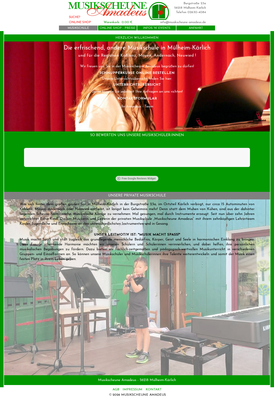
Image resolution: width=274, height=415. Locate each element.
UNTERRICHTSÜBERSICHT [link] (137, 85)
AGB (116, 389)
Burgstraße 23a (194, 3)
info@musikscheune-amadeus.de (183, 22)
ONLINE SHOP (80, 22)
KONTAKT (154, 389)
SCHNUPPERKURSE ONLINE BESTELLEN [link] (137, 73)
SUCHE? (74, 17)
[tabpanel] (137, 38)
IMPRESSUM (132, 389)
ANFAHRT (196, 28)
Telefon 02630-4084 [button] (191, 12)
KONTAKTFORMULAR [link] (137, 98)
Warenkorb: (112, 22)
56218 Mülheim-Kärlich (190, 8)
